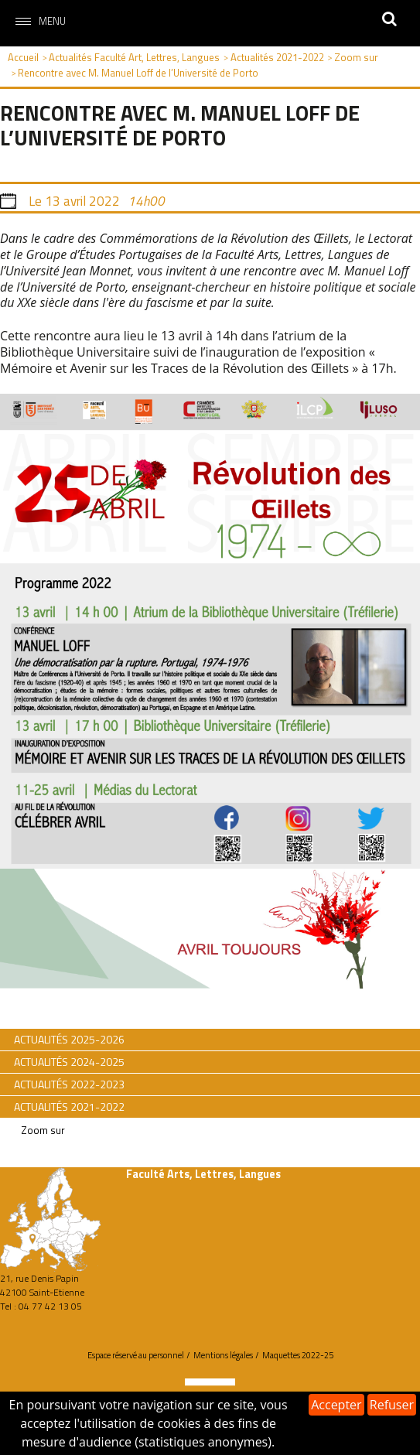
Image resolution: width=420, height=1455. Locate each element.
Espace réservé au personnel (135, 1355)
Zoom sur (43, 1130)
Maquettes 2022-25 (297, 1355)
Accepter (336, 1404)
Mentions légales (223, 1355)
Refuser (392, 1404)
